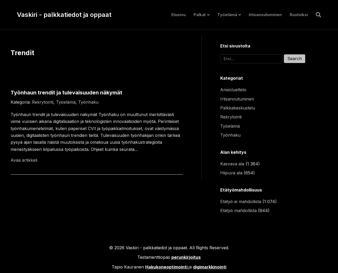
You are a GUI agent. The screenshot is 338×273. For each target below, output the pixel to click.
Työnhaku (88, 102)
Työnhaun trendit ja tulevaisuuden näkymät (66, 92)
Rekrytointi (42, 102)
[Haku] (316, 15)
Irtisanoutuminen (265, 14)
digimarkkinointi (209, 267)
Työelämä (227, 14)
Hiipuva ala (231, 172)
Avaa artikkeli (24, 160)
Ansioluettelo (233, 89)
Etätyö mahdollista (238, 210)
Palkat (200, 14)
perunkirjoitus (186, 257)
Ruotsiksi (299, 14)
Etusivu (178, 14)
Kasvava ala (232, 163)
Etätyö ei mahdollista (240, 201)
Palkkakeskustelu (237, 108)
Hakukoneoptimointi (166, 267)
